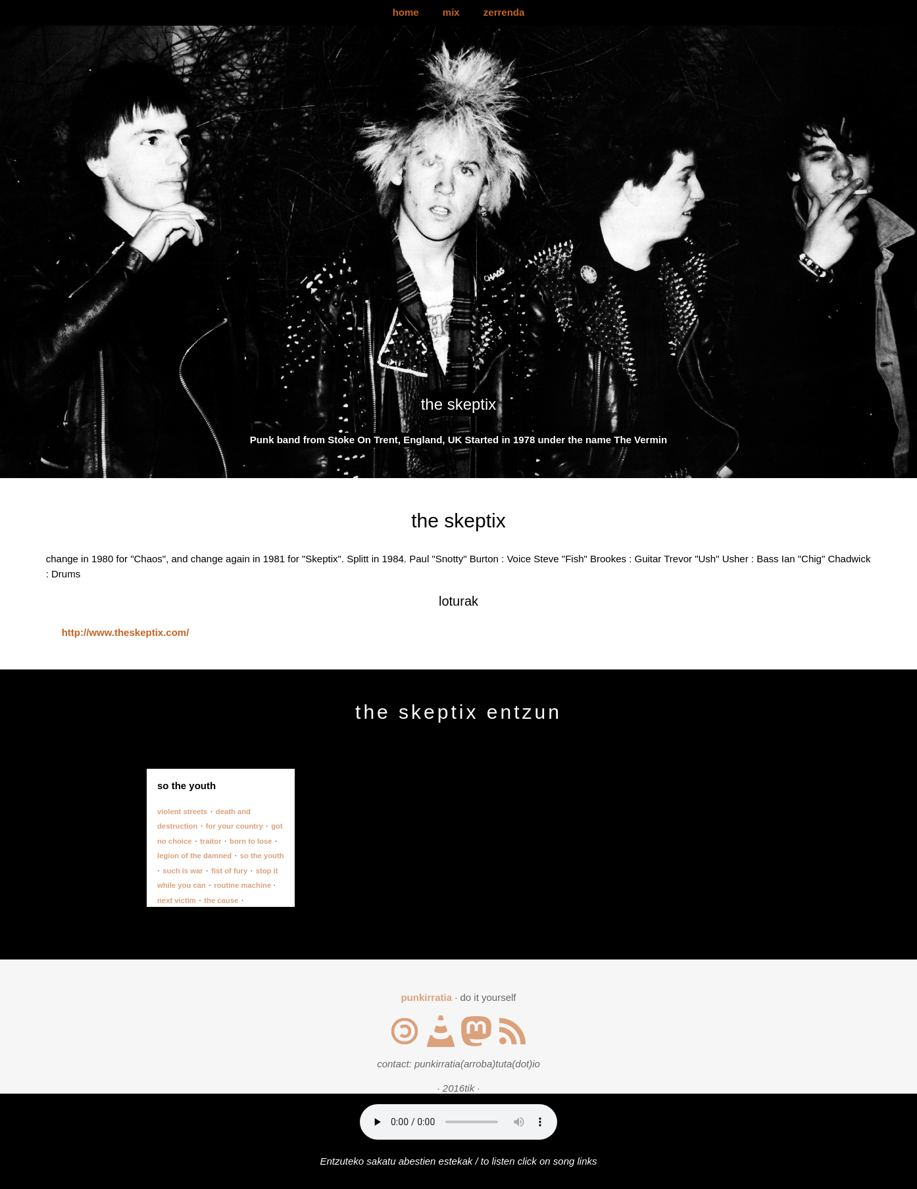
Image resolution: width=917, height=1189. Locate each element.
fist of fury (229, 871)
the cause (221, 900)
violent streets (182, 811)
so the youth (262, 856)
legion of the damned (194, 856)
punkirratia (426, 997)
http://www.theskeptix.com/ (125, 632)
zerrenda (504, 12)
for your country (234, 826)
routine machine (243, 885)
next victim (176, 900)
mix (451, 12)
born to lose (251, 841)
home (406, 12)
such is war (182, 871)
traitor (211, 841)
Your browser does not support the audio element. (458, 1122)
